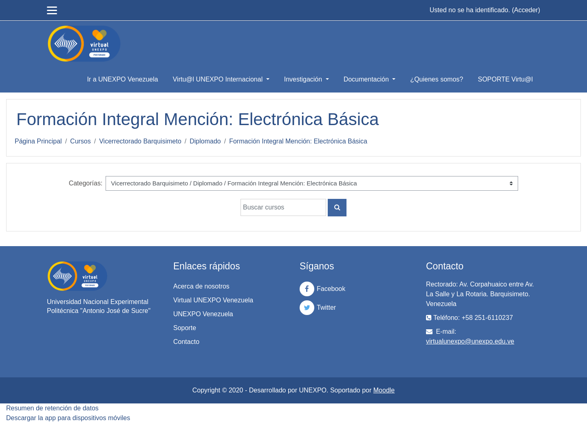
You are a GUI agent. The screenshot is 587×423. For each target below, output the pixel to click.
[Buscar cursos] (283, 207)
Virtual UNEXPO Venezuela (213, 300)
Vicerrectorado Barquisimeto (140, 141)
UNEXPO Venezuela (203, 314)
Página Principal (38, 141)
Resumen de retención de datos (52, 408)
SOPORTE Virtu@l (505, 79)
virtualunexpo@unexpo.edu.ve (470, 341)
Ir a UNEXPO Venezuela (122, 79)
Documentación (367, 79)
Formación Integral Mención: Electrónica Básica (298, 141)
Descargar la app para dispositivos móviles (68, 417)
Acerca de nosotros (201, 286)
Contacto (186, 341)
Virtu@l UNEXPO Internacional (219, 79)
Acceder (526, 10)
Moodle (384, 390)
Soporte (184, 327)
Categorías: (86, 183)
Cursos (80, 141)
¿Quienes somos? (436, 79)
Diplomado (205, 141)
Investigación (304, 79)
